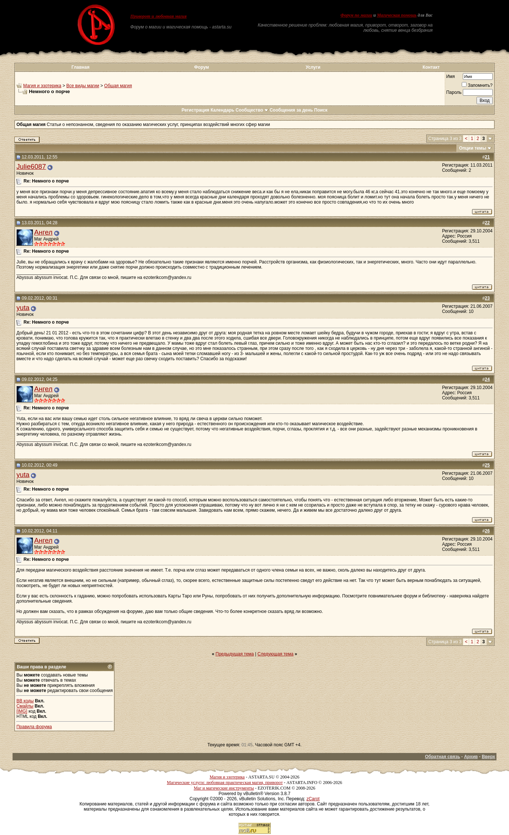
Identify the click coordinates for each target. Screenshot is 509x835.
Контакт (431, 67)
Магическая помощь (396, 15)
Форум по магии (356, 15)
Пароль (454, 92)
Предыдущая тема (235, 654)
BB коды (25, 700)
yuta (22, 307)
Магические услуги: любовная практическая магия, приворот (225, 782)
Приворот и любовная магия (158, 16)
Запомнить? (477, 85)
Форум (201, 67)
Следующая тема (275, 654)
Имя (450, 76)
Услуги (312, 67)
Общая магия (118, 85)
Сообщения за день (291, 110)
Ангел (43, 232)
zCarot (313, 798)
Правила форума (34, 726)
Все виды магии (82, 85)
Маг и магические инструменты (224, 788)
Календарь (223, 110)
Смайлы (24, 706)
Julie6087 (31, 166)
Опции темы (472, 148)
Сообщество (252, 110)
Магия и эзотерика (42, 85)
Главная (80, 67)
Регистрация (195, 110)
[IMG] (21, 711)
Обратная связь (442, 756)
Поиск (321, 110)
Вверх (488, 756)
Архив (471, 756)
